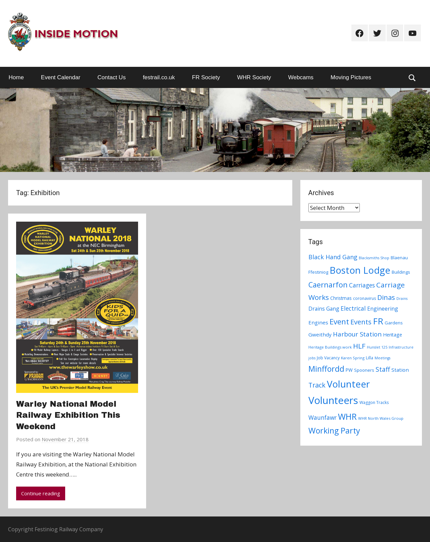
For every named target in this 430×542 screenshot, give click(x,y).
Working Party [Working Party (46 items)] (334, 430)
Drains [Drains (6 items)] (401, 298)
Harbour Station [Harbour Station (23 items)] (357, 334)
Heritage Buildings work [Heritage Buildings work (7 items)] (330, 347)
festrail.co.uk (159, 77)
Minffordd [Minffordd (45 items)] (326, 368)
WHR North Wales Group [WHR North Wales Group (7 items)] (380, 418)
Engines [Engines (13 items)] (318, 322)
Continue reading (40, 493)
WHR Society (254, 77)
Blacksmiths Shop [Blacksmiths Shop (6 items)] (374, 258)
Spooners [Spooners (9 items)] (364, 370)
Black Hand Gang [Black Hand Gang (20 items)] (332, 257)
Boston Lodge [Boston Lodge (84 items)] (360, 270)
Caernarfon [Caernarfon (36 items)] (328, 284)
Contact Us (111, 77)
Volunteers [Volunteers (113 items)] (333, 400)
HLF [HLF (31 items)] (359, 346)
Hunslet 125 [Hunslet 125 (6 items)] (377, 347)
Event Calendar (60, 77)
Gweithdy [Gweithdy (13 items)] (320, 334)
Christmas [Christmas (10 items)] (341, 298)
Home (16, 77)
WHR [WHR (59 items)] (347, 416)
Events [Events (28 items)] (361, 321)
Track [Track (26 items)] (317, 385)
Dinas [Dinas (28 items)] (386, 297)
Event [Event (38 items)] (339, 321)
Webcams (300, 77)
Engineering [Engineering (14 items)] (382, 308)
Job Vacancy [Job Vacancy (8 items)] (328, 358)
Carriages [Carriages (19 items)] (362, 285)
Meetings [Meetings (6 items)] (382, 358)
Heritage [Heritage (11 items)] (392, 334)
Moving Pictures (351, 77)
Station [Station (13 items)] (400, 369)
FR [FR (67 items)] (378, 321)
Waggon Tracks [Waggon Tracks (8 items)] (374, 402)
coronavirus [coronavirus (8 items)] (364, 298)
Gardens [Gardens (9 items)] (394, 323)
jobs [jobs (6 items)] (311, 358)
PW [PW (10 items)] (349, 370)
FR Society (206, 77)
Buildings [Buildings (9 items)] (401, 272)
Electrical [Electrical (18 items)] (353, 308)
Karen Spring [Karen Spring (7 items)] (352, 357)
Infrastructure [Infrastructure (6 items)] (401, 347)
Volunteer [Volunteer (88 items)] (348, 383)
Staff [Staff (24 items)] (383, 369)
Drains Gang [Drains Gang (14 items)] (323, 308)
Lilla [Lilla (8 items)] (369, 358)
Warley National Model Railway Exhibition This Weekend (68, 415)
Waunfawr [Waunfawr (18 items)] (322, 417)
